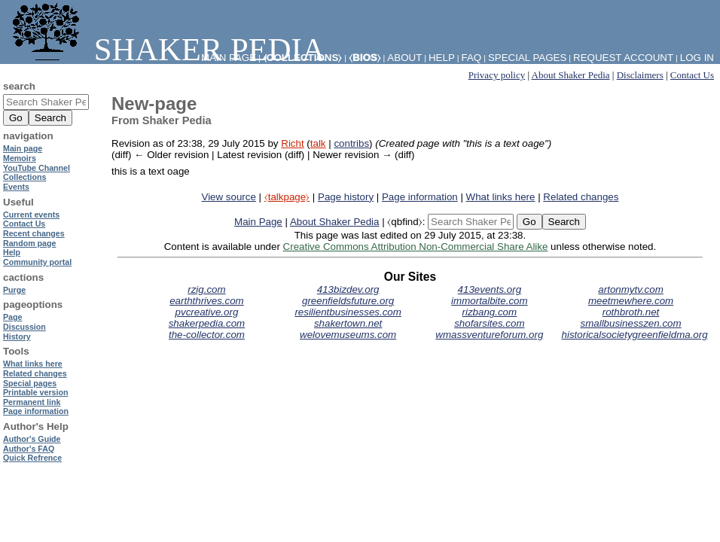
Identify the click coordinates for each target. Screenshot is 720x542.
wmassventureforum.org (489, 334)
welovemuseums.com (348, 334)
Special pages (527, 57)
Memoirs (19, 158)
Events (16, 186)
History (17, 336)
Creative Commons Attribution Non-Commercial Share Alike (415, 246)
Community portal (37, 261)
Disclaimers (640, 75)
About (404, 57)
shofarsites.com (489, 323)
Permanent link (31, 401)
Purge (14, 289)
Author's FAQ (28, 448)
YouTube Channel (36, 167)
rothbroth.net (631, 312)
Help (442, 57)
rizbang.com (489, 312)
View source (229, 196)
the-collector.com (207, 334)
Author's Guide (32, 438)
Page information (420, 196)
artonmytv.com (630, 289)
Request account (623, 57)
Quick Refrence (32, 457)
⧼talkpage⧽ (287, 196)
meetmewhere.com (630, 300)
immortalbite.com (489, 300)
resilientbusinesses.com (347, 312)
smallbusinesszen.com (631, 323)
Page (12, 316)
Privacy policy (496, 75)
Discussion (24, 326)
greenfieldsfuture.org (348, 300)
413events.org (489, 289)
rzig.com (206, 289)
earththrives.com (206, 300)
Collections (24, 176)
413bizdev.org (348, 289)
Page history (346, 196)
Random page (29, 243)
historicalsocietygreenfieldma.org (635, 334)
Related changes (580, 196)
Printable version (35, 392)
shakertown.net (348, 323)
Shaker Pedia (165, 49)
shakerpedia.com (207, 323)
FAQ (472, 57)
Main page (22, 148)
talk (318, 143)
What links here (500, 196)
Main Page (258, 221)
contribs (351, 143)
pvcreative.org (207, 312)
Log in (697, 57)
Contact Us (692, 75)
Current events (31, 214)
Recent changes (34, 233)
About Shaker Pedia (571, 75)
